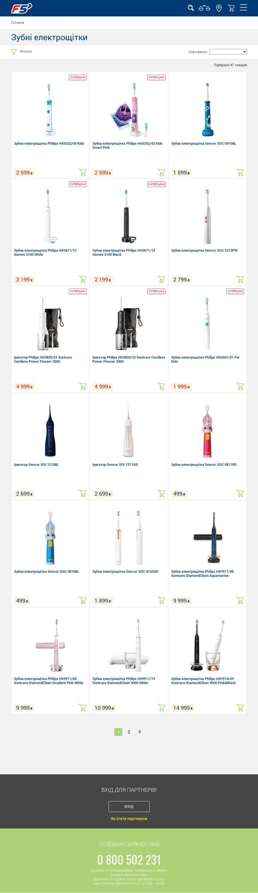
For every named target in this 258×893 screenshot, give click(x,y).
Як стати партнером (129, 818)
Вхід (129, 806)
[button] (219, 10)
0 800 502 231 (129, 859)
